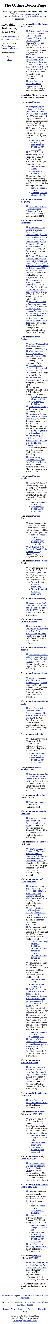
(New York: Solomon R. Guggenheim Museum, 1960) (36, 681)
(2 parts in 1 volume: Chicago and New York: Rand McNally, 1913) (37, 1044)
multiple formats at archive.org (39, 141)
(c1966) (37, 658)
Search (13, 1302)
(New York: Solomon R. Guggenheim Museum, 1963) (36, 822)
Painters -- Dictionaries (31, 221)
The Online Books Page (25, 5)
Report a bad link (32, 1295)
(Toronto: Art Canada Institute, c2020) (37, 1265)
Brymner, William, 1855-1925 (31, 1257)
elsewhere (14, 48)
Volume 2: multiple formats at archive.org (39, 957)
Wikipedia (5, 46)
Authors (35, 1302)
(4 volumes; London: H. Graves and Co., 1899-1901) (37, 36)
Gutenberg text (37, 433)
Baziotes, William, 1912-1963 (30, 1061)
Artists (9, 59)
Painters (10, 57)
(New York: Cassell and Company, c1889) (36, 891)
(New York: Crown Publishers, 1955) (37, 287)
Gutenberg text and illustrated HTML (39, 193)
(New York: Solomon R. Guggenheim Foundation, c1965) (36, 1072)
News (13, 1309)
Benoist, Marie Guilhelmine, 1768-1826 (33, 1113)
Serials (30, 1305)
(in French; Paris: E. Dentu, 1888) (36, 549)
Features (21, 1309)
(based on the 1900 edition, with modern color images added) (37, 63)
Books (6, 1309)
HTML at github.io (39, 431)
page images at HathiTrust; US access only (37, 147)
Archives (31, 1309)
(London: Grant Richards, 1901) (37, 997)
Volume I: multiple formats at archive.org (39, 584)
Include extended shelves (27, 14)
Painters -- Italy (39, 598)
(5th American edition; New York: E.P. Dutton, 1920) (36, 460)
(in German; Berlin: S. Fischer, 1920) (36, 353)
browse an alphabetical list (26, 16)
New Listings (23, 1302)
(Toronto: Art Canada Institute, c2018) (36, 1167)
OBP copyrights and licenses (25, 1321)
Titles (43, 1302)
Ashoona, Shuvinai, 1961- (31, 768)
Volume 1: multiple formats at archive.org (39, 950)
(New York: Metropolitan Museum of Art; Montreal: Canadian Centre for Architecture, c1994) (37, 855)
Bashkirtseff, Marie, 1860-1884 (32, 880)
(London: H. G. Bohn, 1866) (36, 238)
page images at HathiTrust (37, 172)
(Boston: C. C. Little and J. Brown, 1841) (36, 368)
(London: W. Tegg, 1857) (37, 312)
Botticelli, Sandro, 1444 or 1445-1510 (35, 1185)
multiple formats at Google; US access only (39, 1137)
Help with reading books (11, 1295)
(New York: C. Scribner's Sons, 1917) (36, 416)
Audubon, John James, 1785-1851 (33, 796)
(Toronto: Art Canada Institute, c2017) (37, 776)
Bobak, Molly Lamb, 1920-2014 (32, 1157)
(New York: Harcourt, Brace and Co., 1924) (37, 713)
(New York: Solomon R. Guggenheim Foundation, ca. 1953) (36, 111)
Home (5, 1302)
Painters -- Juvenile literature (31, 620)
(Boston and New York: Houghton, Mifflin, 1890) (37, 606)
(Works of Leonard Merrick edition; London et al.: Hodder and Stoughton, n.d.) (36, 440)
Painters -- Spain (39, 673)
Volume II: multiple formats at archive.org (39, 591)
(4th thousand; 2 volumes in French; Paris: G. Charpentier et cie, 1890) (36, 913)
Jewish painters (39, 734)
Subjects (20, 1305)
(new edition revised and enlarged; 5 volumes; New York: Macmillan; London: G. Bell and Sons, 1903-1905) (37, 263)
